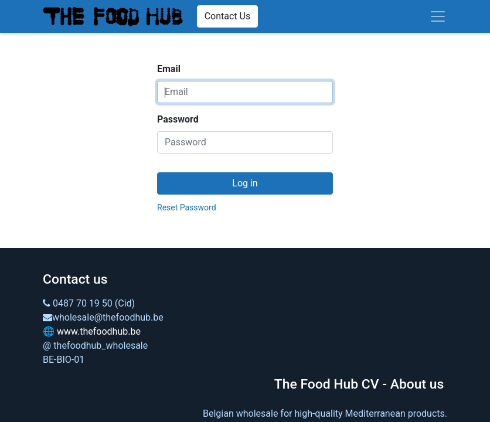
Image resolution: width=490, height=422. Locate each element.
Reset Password (186, 207)
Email (169, 68)
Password (178, 119)
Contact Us (228, 16)
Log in (244, 183)
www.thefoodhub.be (99, 331)
